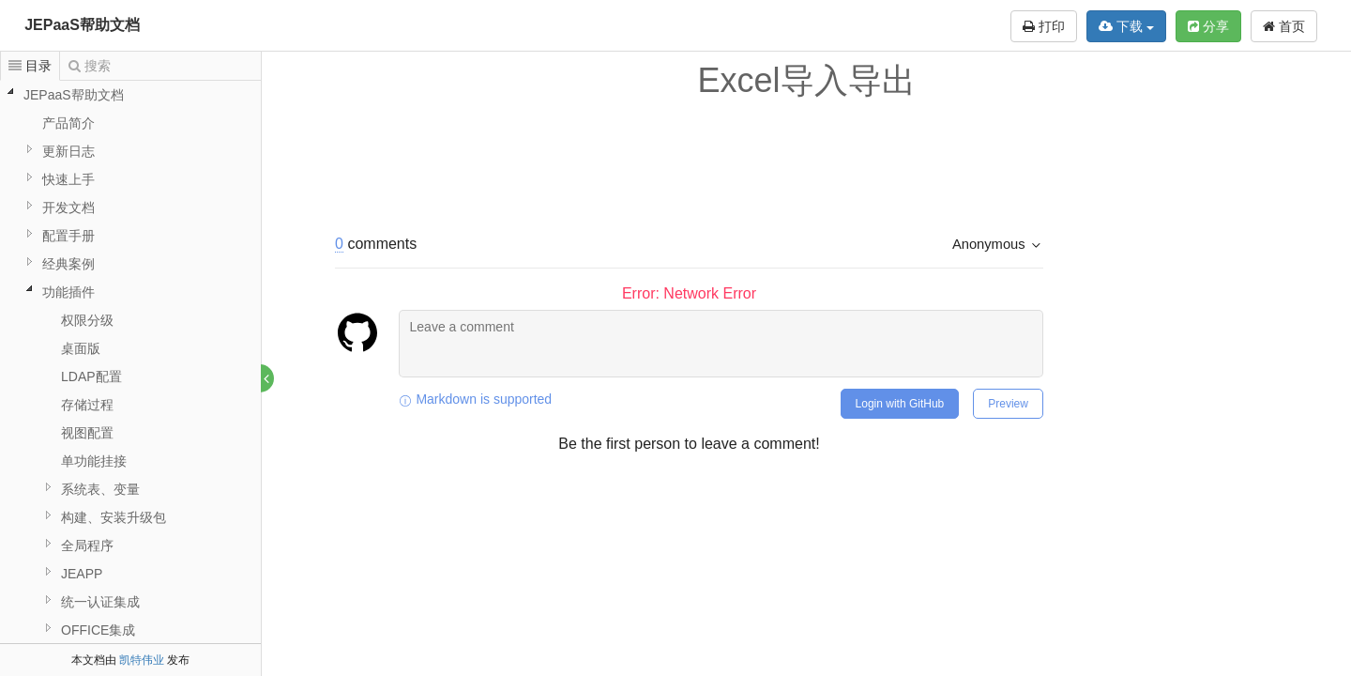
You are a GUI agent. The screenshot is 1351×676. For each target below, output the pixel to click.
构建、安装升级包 (113, 517)
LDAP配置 (91, 376)
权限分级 (87, 320)
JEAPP (81, 573)
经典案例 (68, 263)
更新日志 (68, 151)
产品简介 (68, 123)
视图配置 (87, 432)
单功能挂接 (94, 461)
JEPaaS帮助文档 (82, 25)
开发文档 (68, 207)
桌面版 (80, 348)
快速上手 (68, 179)
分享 (1208, 26)
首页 (1284, 26)
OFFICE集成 (98, 630)
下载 (1126, 26)
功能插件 (68, 292)
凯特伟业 (141, 660)
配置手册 (68, 235)
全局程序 (87, 545)
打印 (1044, 26)
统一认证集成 (100, 601)
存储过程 (87, 404)
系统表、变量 (100, 489)
